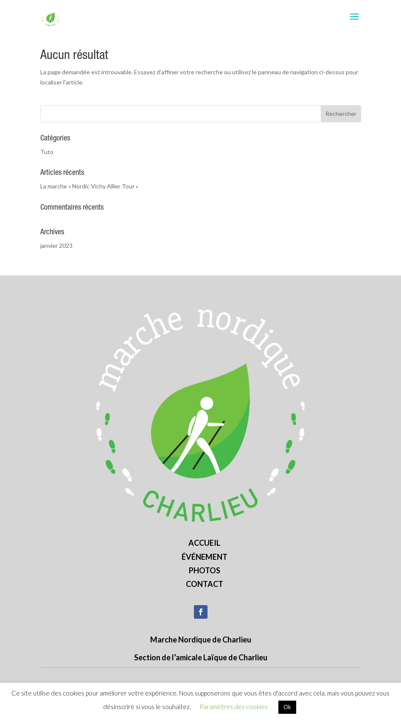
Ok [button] (287, 707)
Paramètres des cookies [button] (233, 706)
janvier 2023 (56, 245)
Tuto (46, 151)
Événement (204, 556)
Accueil (204, 542)
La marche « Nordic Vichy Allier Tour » (89, 186)
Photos (204, 570)
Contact (204, 584)
